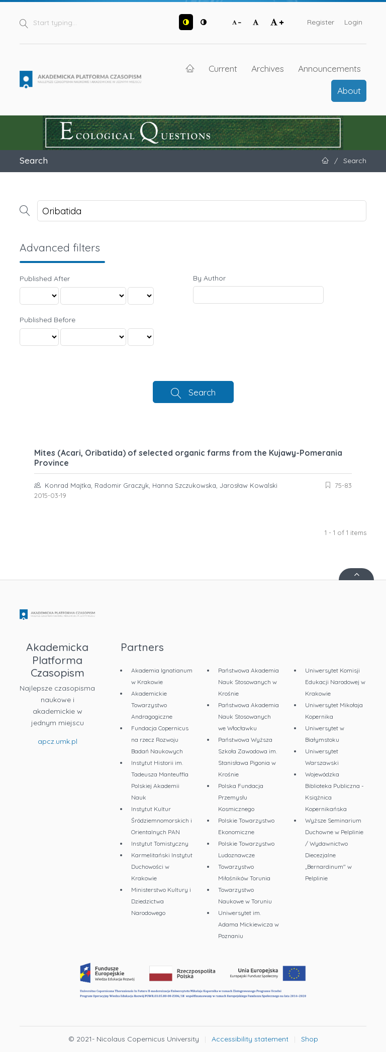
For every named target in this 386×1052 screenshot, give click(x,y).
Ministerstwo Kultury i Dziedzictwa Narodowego (161, 901)
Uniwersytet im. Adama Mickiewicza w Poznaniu (248, 924)
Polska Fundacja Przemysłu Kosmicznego (240, 797)
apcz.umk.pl (57, 741)
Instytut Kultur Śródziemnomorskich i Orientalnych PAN (161, 820)
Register (320, 22)
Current (223, 68)
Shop (309, 1038)
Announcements (329, 68)
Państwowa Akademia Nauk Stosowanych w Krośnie (248, 682)
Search (202, 392)
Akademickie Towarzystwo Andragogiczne (151, 705)
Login (353, 22)
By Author (209, 278)
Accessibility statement (250, 1038)
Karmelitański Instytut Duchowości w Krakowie (161, 866)
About (349, 90)
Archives (267, 68)
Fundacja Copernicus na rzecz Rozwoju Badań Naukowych (159, 739)
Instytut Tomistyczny (159, 843)
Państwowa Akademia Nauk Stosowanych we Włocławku (248, 716)
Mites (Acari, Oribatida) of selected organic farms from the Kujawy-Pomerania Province (188, 458)
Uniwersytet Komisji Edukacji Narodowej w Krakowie (335, 682)
